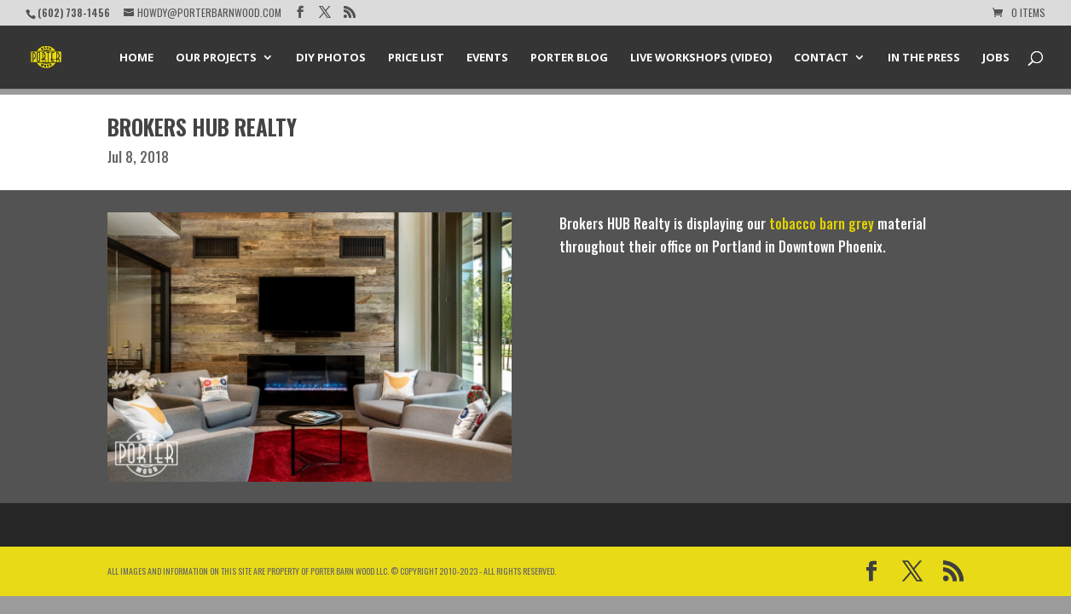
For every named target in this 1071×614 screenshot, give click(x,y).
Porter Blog (569, 58)
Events (487, 58)
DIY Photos (331, 58)
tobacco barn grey (821, 223)
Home (136, 58)
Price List (416, 58)
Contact (821, 58)
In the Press (924, 58)
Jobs (996, 58)
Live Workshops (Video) (701, 58)
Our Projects (216, 58)
